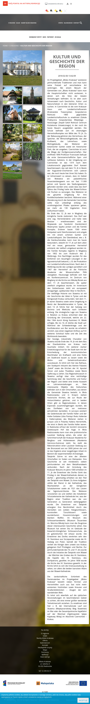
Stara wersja (45, 657)
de (5, 3)
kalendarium (68, 23)
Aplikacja (45, 654)
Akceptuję (83, 700)
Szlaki (45, 636)
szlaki (18, 23)
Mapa (45, 650)
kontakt (76, 23)
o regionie (11, 23)
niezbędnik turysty (35, 37)
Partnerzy (45, 652)
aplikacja (58, 37)
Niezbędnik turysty (45, 647)
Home (5, 46)
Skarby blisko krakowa (45, 638)
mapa (44, 37)
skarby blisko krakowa (28, 23)
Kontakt (45, 645)
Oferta (45, 640)
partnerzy (50, 37)
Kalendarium (45, 643)
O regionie (45, 633)
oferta (60, 23)
